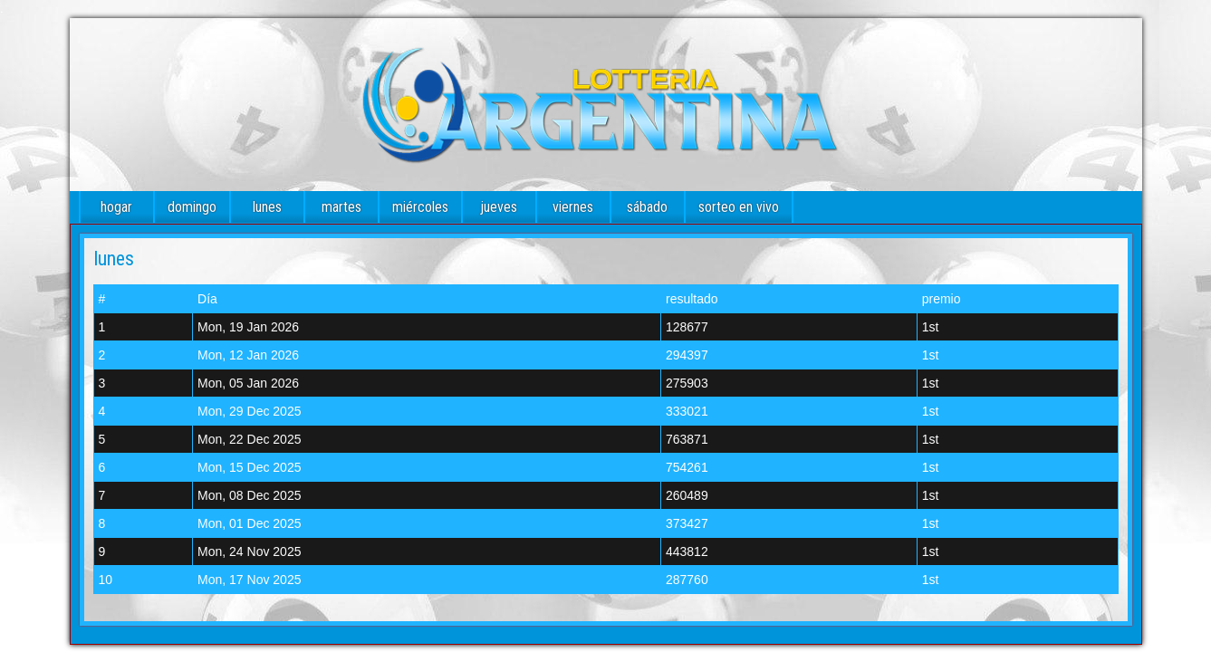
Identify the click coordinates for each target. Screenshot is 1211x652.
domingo (192, 207)
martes (341, 207)
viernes (573, 207)
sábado (647, 207)
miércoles (420, 207)
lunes (267, 207)
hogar (116, 207)
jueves (498, 207)
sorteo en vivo (738, 207)
